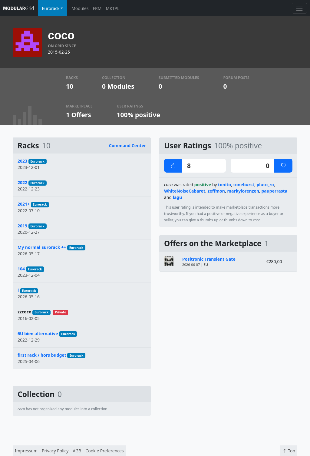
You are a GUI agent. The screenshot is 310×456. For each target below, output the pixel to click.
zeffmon (216, 191)
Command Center (127, 145)
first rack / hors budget (42, 355)
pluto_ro (265, 184)
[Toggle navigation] (299, 8)
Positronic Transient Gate (209, 259)
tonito (224, 184)
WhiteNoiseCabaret (184, 191)
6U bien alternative (38, 333)
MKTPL (112, 8)
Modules (80, 8)
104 (21, 269)
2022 (22, 182)
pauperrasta (274, 191)
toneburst (243, 184)
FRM (97, 8)
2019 (22, 226)
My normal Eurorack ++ (42, 247)
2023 (22, 161)
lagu (177, 197)
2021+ (24, 204)
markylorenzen (243, 191)
